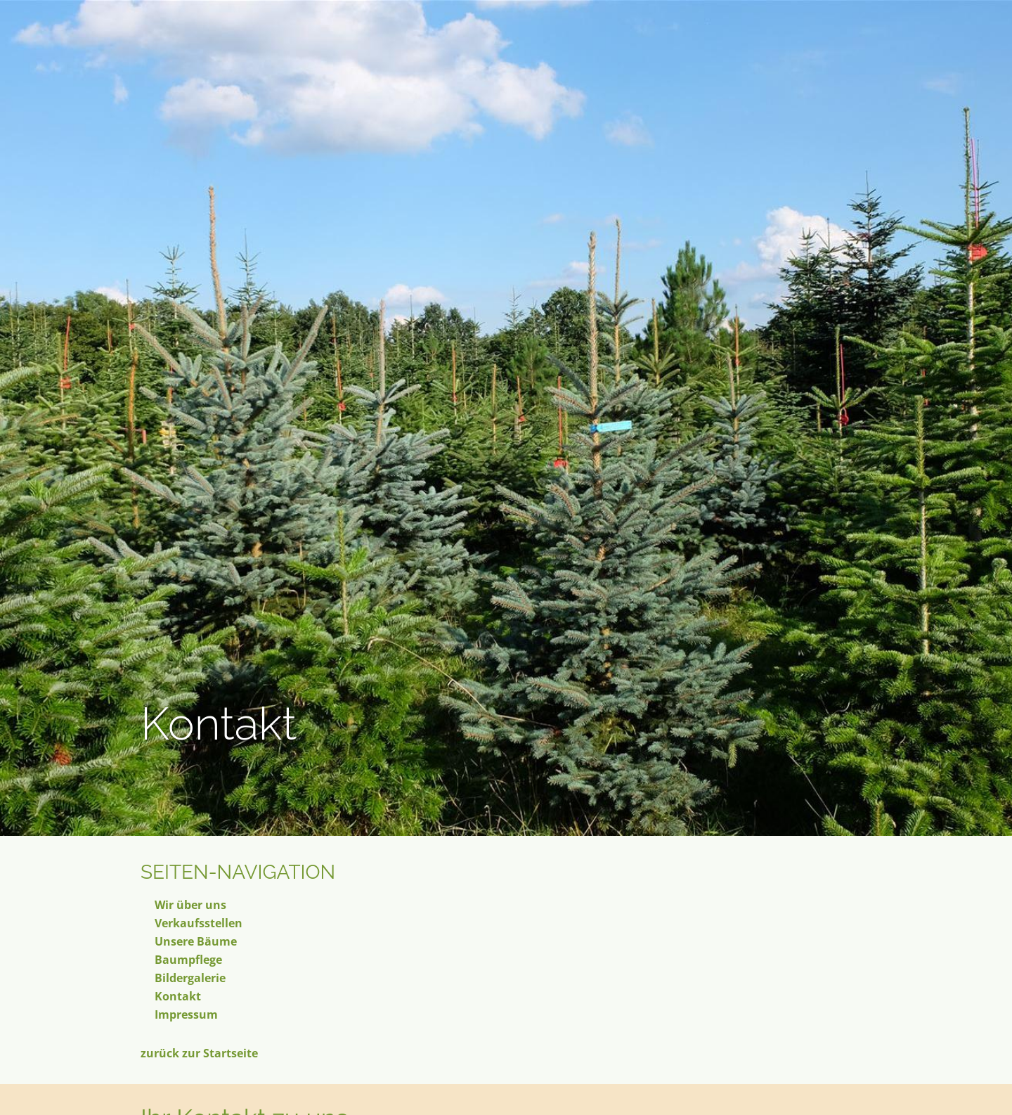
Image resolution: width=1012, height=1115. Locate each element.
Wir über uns (190, 905)
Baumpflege (188, 959)
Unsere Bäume (196, 941)
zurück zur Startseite (199, 1053)
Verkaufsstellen (198, 923)
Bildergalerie (190, 978)
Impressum (186, 1014)
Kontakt (178, 996)
